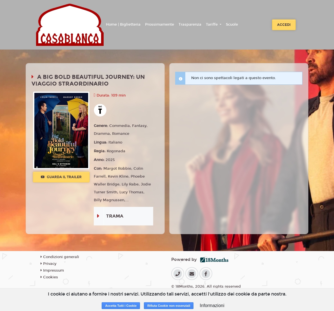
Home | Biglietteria (123, 24)
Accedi (284, 25)
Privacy (48, 263)
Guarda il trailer (61, 177)
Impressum (52, 270)
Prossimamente (159, 24)
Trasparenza (190, 24)
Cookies (49, 277)
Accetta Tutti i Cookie (121, 305)
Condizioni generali (60, 257)
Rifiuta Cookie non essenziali (168, 305)
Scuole (232, 24)
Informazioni (212, 305)
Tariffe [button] (212, 24)
